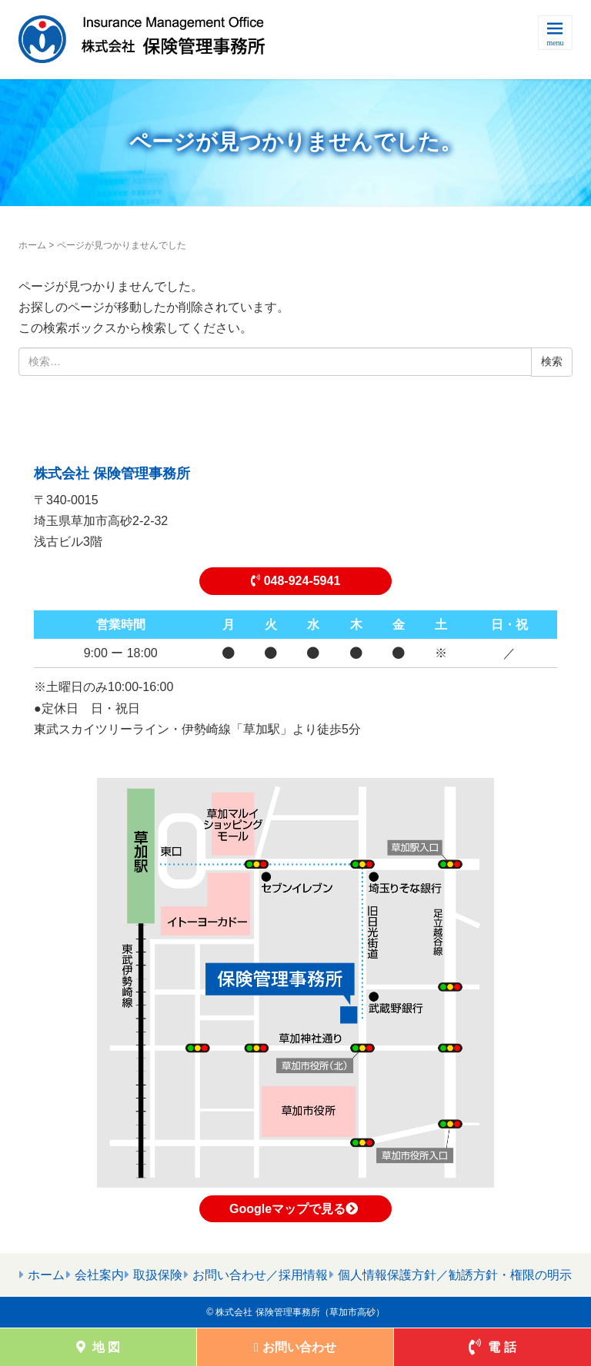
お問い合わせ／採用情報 (260, 1274)
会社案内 (99, 1274)
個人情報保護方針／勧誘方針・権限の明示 (455, 1274)
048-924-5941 (296, 580)
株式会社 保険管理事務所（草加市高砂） (299, 1312)
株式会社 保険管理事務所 (112, 473)
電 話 (492, 1347)
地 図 (98, 1347)
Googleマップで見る (295, 1208)
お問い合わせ (295, 1347)
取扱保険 (157, 1274)
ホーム (32, 245)
